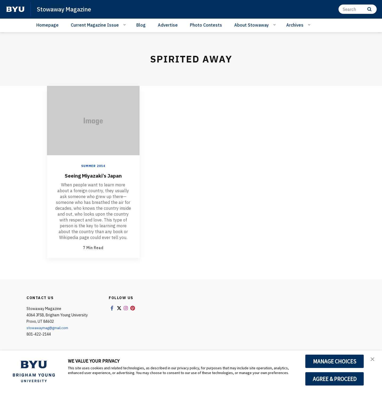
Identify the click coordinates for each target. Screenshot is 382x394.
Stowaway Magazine (67, 9)
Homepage (47, 25)
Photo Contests (206, 25)
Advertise (168, 25)
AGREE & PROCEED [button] (335, 379)
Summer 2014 (93, 166)
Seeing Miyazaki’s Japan (93, 175)
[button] (373, 360)
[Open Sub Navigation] (125, 25)
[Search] (357, 9)
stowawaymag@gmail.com (49, 327)
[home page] (15, 9)
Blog (141, 25)
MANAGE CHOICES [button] (335, 361)
